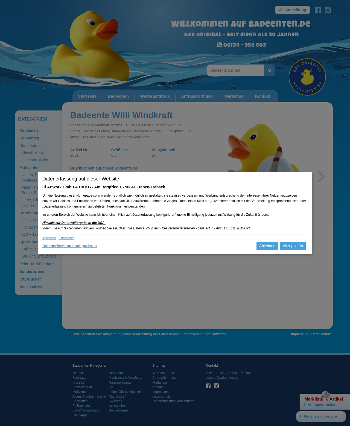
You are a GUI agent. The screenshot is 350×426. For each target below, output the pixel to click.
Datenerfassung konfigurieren (69, 246)
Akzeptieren (293, 246)
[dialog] (175, 213)
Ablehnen (267, 246)
